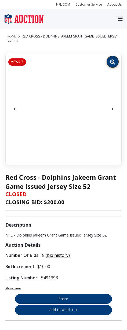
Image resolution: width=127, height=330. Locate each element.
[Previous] (14, 109)
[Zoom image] (113, 62)
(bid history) (58, 255)
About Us (114, 4)
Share (63, 299)
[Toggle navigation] (120, 19)
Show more (13, 288)
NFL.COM (63, 4)
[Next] (112, 109)
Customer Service (88, 4)
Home (12, 36)
